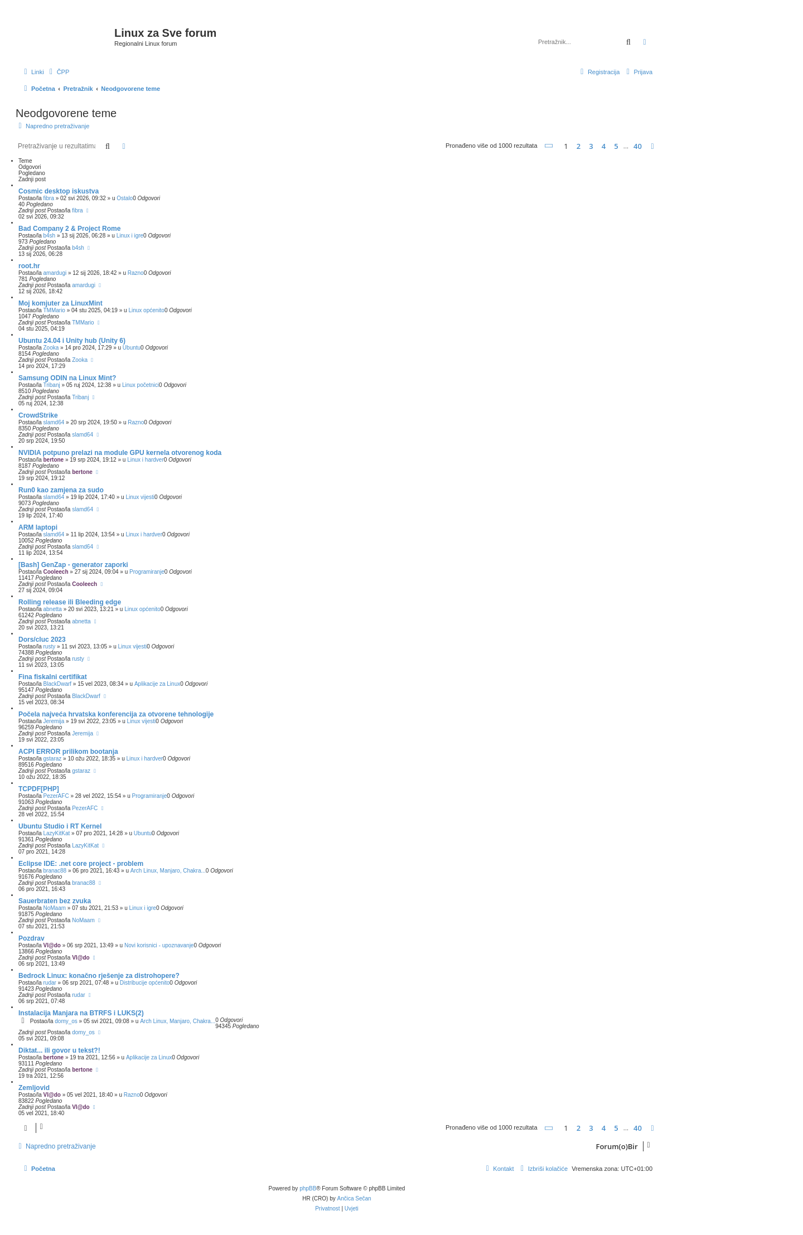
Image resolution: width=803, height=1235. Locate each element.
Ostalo (125, 198)
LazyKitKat (56, 833)
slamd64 (53, 422)
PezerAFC (56, 796)
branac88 (54, 871)
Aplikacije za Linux (157, 684)
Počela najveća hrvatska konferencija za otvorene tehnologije (116, 714)
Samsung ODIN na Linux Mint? (67, 378)
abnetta (52, 609)
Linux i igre (130, 236)
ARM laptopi (37, 527)
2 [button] (579, 146)
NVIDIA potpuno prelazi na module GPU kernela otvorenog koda (119, 453)
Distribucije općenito (145, 983)
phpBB (307, 1188)
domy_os (66, 1021)
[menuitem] (58, 72)
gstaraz (52, 758)
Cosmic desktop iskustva (58, 191)
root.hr (29, 266)
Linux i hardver (145, 460)
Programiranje (147, 572)
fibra (48, 198)
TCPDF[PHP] (38, 789)
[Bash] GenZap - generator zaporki (73, 565)
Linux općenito (146, 310)
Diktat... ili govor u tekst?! (59, 1050)
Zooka (51, 348)
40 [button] (637, 146)
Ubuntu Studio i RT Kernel (59, 826)
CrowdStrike (38, 415)
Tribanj (51, 385)
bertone (53, 460)
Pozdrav (31, 938)
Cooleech (55, 572)
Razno (136, 273)
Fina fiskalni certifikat (52, 677)
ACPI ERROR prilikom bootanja (68, 751)
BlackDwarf (57, 684)
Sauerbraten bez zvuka (54, 901)
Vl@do (51, 945)
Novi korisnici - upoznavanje (159, 945)
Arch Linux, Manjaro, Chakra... (168, 871)
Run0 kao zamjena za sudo (61, 490)
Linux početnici (140, 385)
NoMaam (54, 908)
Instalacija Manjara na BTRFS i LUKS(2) (81, 1013)
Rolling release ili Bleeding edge (69, 602)
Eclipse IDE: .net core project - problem (80, 864)
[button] (549, 145)
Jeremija (53, 721)
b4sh (49, 236)
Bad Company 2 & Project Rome (69, 229)
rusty (49, 646)
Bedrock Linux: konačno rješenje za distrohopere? (99, 976)
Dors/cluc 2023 (42, 639)
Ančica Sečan (354, 1198)
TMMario (54, 310)
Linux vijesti (139, 497)
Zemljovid (34, 1088)
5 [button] (616, 146)
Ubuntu (132, 348)
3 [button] (591, 146)
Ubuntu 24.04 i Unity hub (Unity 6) (71, 341)
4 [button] (604, 146)
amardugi (54, 273)
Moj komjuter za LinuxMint (60, 303)
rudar (49, 983)
